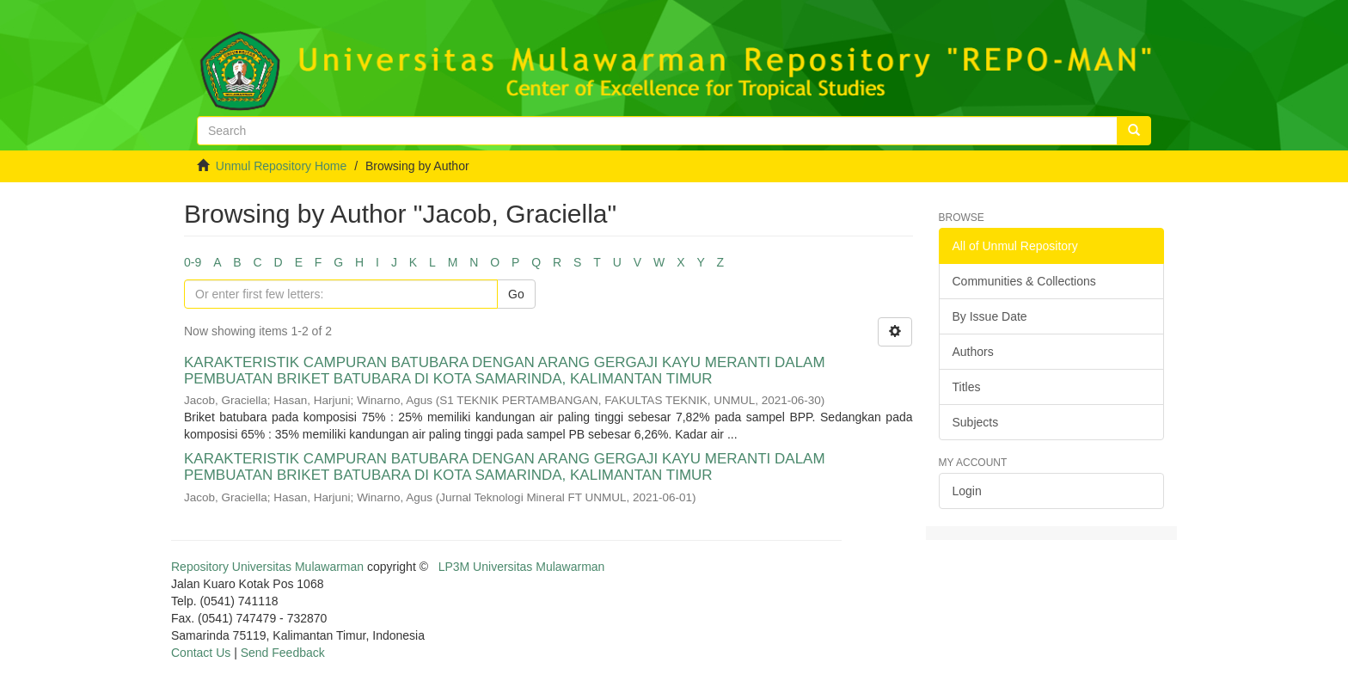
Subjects (976, 422)
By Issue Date (990, 316)
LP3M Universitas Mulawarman (521, 567)
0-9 (192, 262)
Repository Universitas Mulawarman (267, 567)
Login (967, 491)
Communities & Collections (1024, 281)
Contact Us (200, 652)
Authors (973, 352)
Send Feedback (283, 652)
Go (516, 294)
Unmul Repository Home (281, 166)
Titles (967, 387)
